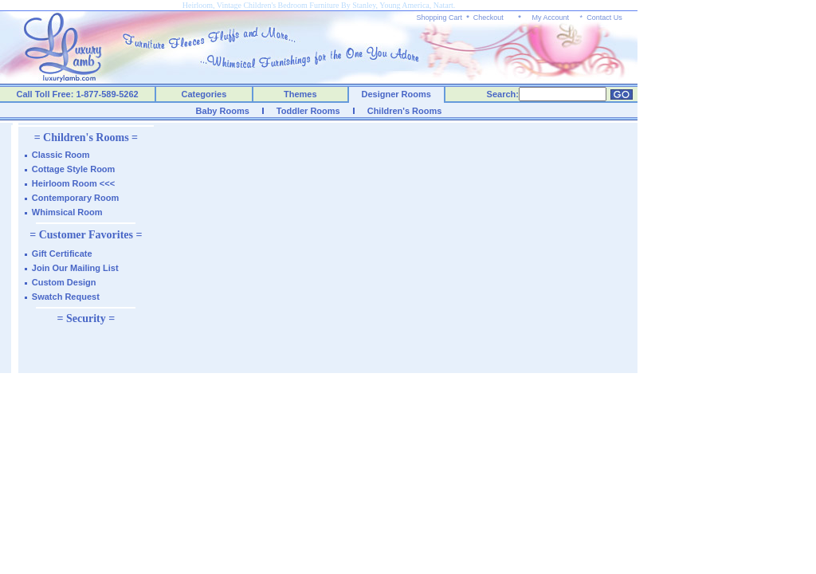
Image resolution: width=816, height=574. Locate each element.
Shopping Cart (440, 18)
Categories (204, 94)
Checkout (488, 18)
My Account (550, 18)
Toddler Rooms (308, 111)
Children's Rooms (404, 111)
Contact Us (604, 18)
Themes (300, 94)
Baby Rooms (222, 111)
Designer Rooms (395, 94)
